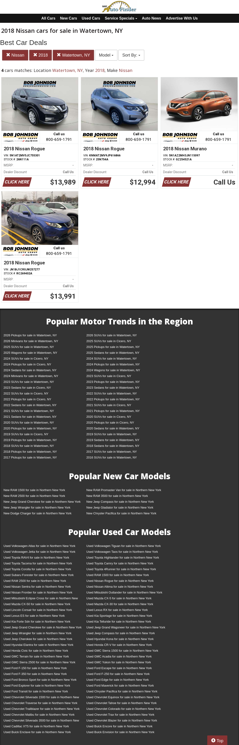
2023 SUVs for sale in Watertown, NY (29, 382)
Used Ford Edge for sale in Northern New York (117, 679)
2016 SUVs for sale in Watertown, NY (111, 457)
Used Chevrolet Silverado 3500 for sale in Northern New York (41, 721)
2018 (40, 55)
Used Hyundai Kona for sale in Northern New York (120, 639)
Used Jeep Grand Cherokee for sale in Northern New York (43, 627)
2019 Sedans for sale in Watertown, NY (112, 440)
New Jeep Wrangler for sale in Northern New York (37, 507)
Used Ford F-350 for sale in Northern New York (35, 674)
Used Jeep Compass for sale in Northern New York (120, 633)
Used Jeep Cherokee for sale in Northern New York (38, 639)
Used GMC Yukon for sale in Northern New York (118, 662)
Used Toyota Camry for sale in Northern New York (119, 563)
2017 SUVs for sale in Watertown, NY (111, 451)
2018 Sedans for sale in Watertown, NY (112, 446)
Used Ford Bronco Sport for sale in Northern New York (40, 679)
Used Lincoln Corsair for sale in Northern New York (38, 610)
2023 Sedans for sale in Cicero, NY (27, 387)
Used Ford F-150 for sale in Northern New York (35, 668)
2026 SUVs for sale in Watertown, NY (111, 335)
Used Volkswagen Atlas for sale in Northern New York (39, 546)
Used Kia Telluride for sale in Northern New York (118, 621)
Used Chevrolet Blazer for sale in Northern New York (121, 720)
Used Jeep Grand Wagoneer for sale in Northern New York (125, 627)
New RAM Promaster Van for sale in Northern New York (123, 490)
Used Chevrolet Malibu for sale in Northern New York (39, 714)
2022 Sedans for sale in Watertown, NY (30, 405)
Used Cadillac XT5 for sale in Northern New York (36, 726)
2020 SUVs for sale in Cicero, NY (108, 416)
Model (106, 55)
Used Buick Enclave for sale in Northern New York (37, 732)
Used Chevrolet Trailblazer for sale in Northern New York (42, 709)
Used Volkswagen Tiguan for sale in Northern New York (123, 546)
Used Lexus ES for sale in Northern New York (34, 615)
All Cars (48, 18)
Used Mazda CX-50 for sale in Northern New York (37, 604)
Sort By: (131, 55)
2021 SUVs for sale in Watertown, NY (29, 411)
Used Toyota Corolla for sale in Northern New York (37, 569)
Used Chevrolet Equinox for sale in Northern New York (122, 697)
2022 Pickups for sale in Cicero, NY (27, 399)
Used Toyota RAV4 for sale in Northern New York (36, 557)
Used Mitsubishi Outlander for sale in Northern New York (124, 592)
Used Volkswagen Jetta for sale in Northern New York (39, 551)
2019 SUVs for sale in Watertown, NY (111, 434)
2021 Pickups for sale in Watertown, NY (113, 411)
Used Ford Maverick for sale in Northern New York (120, 685)
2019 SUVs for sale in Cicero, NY (26, 434)
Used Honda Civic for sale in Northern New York (36, 650)
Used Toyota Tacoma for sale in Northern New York (38, 563)
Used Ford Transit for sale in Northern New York (36, 691)
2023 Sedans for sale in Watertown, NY (112, 387)
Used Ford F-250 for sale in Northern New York (118, 674)
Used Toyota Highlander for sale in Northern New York (122, 557)
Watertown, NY (73, 55)
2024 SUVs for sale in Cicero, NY (26, 358)
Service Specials (121, 18)
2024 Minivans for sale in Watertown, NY (31, 376)
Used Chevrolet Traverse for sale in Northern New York (40, 703)
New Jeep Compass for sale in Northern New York (120, 501)
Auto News (151, 18)
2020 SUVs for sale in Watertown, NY (29, 422)
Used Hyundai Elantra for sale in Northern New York (38, 645)
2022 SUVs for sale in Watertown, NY (111, 393)
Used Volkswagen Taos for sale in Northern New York (122, 551)
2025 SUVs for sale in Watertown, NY (29, 347)
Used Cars (91, 18)
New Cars (68, 18)
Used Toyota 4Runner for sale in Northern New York (121, 569)
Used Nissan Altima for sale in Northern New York (119, 586)
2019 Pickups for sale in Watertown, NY (30, 440)
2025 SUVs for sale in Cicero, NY (108, 341)
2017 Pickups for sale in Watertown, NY (30, 457)
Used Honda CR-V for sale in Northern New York (119, 645)
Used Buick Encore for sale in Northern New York (119, 726)
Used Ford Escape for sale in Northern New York (119, 668)
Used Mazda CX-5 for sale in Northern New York (118, 598)
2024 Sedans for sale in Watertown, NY (30, 370)
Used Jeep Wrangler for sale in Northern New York (37, 633)
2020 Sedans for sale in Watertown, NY (112, 428)
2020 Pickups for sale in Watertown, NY (30, 428)
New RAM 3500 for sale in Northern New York (117, 496)
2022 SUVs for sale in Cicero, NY (26, 393)
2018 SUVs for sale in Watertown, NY (29, 446)
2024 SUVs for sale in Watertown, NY (111, 358)
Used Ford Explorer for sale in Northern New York (37, 685)
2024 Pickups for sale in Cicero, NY (27, 364)
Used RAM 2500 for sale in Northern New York (35, 581)
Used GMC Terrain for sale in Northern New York (36, 656)
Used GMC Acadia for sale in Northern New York (119, 656)
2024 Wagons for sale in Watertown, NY (113, 370)
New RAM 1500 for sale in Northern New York (34, 490)
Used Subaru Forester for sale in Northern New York (39, 575)
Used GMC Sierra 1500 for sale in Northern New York (122, 650)
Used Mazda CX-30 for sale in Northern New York (119, 604)
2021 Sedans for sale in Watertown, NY (30, 416)
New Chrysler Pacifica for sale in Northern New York (121, 513)
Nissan (15, 55)
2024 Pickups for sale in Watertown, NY (113, 364)
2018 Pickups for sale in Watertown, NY (30, 451)
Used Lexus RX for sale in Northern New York (117, 610)
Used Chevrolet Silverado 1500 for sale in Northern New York (41, 698)
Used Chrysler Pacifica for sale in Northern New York (121, 691)
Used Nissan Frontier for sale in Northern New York (38, 592)
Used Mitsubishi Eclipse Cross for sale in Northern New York (41, 599)
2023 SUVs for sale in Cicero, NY (108, 376)
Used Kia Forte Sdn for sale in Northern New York (37, 621)
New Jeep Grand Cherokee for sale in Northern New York (42, 501)
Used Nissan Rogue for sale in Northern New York (120, 581)
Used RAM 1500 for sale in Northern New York (117, 575)
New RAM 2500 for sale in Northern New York (34, 496)
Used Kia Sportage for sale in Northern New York (119, 615)
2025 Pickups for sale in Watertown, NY (113, 347)
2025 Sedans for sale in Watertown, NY (112, 352)
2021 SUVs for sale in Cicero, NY (108, 405)
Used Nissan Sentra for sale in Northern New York (37, 586)
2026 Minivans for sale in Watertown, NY (31, 341)
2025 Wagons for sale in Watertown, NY (30, 352)
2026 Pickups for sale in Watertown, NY (30, 335)
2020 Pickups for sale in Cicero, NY (110, 422)
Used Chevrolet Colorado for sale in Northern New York (123, 709)
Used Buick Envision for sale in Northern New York (120, 732)
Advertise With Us (182, 18)
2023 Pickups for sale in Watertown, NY (113, 382)
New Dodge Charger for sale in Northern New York (37, 513)
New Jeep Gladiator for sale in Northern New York (119, 507)
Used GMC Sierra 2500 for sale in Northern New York (39, 662)
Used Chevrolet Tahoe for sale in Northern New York (121, 703)
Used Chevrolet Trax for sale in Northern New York (120, 714)
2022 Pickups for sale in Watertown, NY (113, 399)
